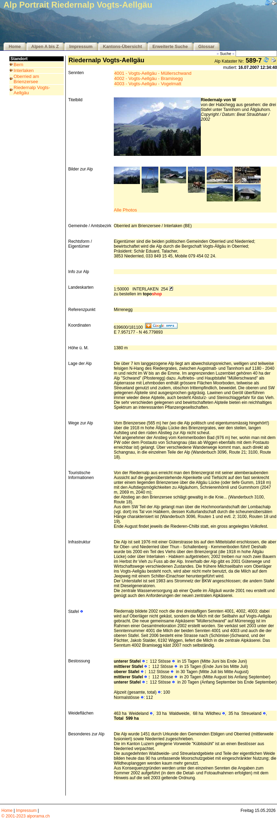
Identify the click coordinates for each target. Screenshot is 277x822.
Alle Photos (125, 210)
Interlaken (24, 70)
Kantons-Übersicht (122, 46)
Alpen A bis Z (45, 46)
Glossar (206, 46)
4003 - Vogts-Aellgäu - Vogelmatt (147, 83)
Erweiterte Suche (170, 46)
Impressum (81, 46)
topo (152, 294)
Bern (18, 64)
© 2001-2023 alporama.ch (25, 816)
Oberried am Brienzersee (26, 79)
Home (15, 46)
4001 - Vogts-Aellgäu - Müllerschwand (152, 73)
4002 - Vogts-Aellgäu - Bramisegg (148, 78)
